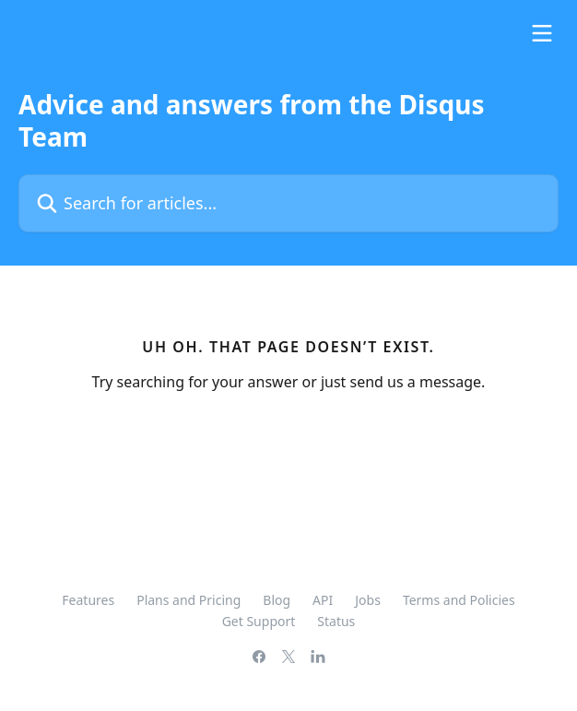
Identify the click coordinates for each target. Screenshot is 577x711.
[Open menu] (542, 33)
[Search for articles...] (288, 203)
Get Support (259, 621)
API (322, 600)
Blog (276, 600)
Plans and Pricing (188, 600)
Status (336, 621)
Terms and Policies (459, 600)
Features (88, 600)
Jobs (368, 600)
